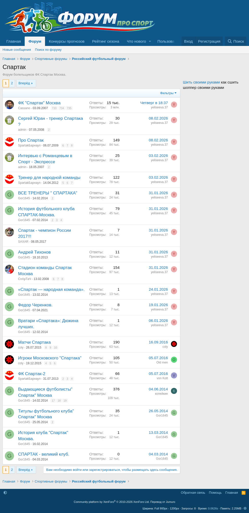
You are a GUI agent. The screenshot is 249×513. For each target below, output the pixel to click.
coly (20, 347)
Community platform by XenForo (112, 501)
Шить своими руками (201, 82)
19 (65, 400)
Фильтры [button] (166, 93)
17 (53, 400)
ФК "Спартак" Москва (39, 103)
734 (61, 108)
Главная (13, 41)
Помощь (215, 492)
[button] (150, 41)
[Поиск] (235, 41)
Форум (34, 41)
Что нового (136, 41)
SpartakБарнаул (29, 145)
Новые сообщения (17, 50)
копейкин (161, 393)
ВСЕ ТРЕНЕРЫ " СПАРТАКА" (47, 193)
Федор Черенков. (35, 305)
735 (69, 108)
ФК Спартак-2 (31, 373)
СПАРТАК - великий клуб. (43, 454)
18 (59, 400)
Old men (162, 362)
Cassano (24, 108)
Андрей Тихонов (34, 252)
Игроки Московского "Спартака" (49, 358)
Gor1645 (24, 198)
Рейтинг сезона (105, 41)
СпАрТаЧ (24, 279)
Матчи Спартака (34, 342)
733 (54, 108)
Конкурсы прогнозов (66, 41)
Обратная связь (193, 492)
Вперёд (24, 83)
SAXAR (23, 241)
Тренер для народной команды (49, 177)
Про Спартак (30, 140)
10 (55, 347)
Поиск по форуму (48, 50)
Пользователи (169, 41)
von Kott (162, 378)
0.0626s (213, 508)
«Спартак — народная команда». (51, 289)
